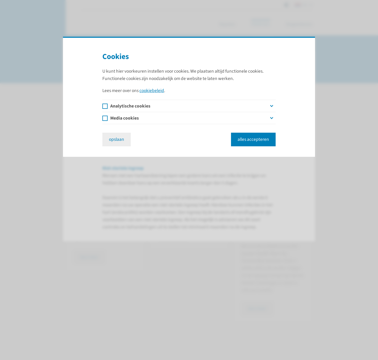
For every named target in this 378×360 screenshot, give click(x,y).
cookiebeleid (151, 90)
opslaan (116, 139)
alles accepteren (253, 139)
